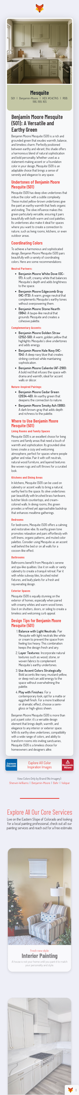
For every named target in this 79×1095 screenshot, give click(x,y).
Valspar (66, 783)
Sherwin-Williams (18, 783)
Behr (55, 783)
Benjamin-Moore (41, 783)
